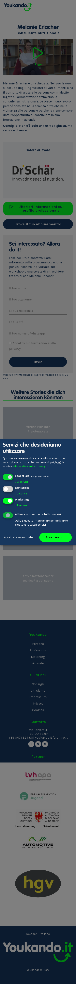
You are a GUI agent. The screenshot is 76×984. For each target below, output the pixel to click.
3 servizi (21, 481)
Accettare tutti (55, 537)
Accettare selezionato (18, 537)
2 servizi (21, 493)
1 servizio (21, 505)
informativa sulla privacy (29, 466)
